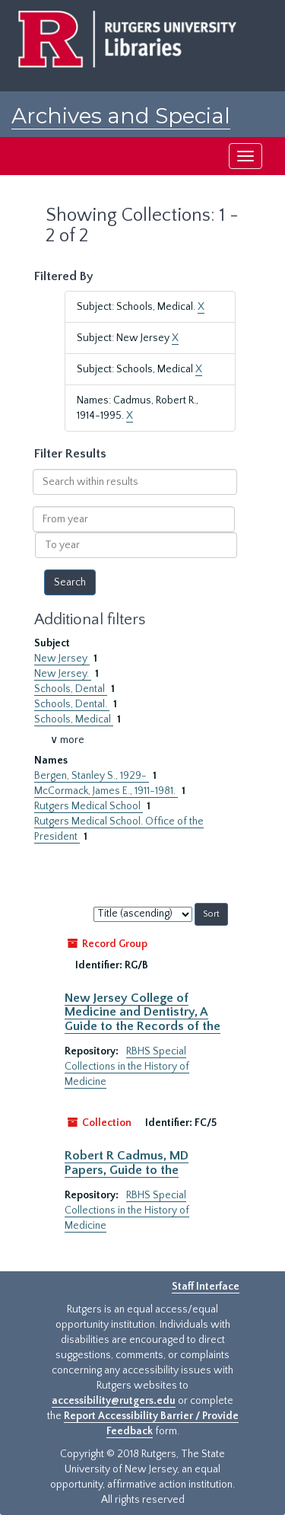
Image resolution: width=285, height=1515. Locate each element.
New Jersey (62, 658)
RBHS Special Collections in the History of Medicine (127, 1066)
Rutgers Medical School (88, 806)
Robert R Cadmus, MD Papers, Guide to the (126, 1162)
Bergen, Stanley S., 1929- (91, 776)
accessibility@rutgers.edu (114, 1401)
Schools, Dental (70, 689)
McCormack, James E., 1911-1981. (106, 791)
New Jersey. (62, 674)
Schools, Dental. (71, 704)
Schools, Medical (73, 719)
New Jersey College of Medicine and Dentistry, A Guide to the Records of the (142, 1012)
